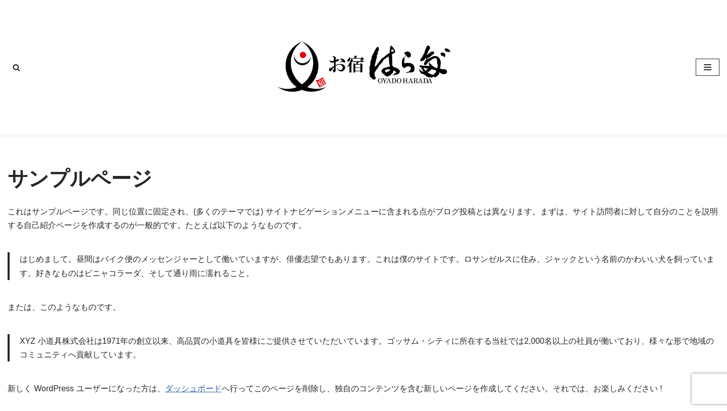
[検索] (16, 67)
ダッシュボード (193, 388)
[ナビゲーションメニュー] (707, 67)
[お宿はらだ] (363, 67)
